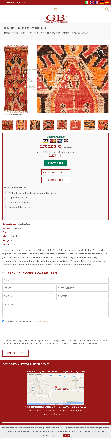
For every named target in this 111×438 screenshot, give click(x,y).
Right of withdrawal (18, 197)
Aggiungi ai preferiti (55, 172)
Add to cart (55, 163)
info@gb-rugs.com (58, 414)
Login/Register (14, 2)
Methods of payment (19, 202)
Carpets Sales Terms (19, 207)
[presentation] (26, 333)
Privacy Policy (40, 321)
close (67, 435)
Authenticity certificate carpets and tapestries (32, 193)
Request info (55, 180)
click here (54, 435)
